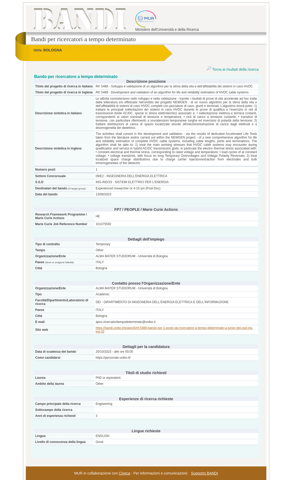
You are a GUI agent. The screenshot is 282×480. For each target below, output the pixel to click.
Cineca (124, 473)
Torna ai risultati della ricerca (232, 69)
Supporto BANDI (204, 473)
